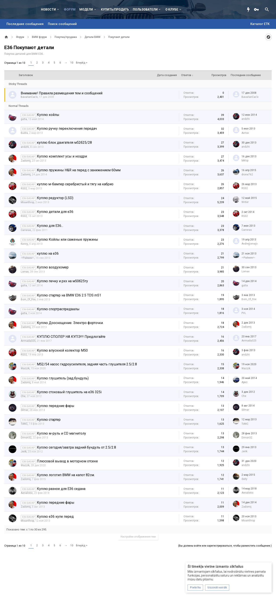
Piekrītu (195, 587)
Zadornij (26, 160)
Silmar (24, 410)
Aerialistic (27, 492)
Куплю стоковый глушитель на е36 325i (69, 392)
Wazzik (25, 368)
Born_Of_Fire (28, 299)
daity (244, 478)
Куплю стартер (49, 420)
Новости (48, 9)
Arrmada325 (28, 340)
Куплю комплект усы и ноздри (62, 156)
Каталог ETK (260, 24)
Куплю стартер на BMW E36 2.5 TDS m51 (69, 295)
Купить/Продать (115, 9)
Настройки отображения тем (138, 536)
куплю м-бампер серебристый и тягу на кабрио (75, 184)
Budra (24, 132)
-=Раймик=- (27, 257)
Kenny (24, 243)
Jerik (24, 451)
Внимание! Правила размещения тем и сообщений (61, 93)
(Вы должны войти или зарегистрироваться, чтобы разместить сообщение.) (225, 545)
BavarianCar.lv (29, 96)
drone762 (247, 174)
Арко (244, 382)
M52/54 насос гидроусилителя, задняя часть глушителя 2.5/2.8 (87, 364)
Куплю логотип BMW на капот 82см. (66, 475)
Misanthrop (27, 202)
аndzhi (246, 118)
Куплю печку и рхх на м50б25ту (62, 281)
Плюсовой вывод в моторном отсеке (67, 461)
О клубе (171, 9)
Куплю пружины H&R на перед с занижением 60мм (79, 170)
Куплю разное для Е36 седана (61, 489)
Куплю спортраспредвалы (58, 309)
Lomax (25, 271)
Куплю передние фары (55, 406)
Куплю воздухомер (53, 267)
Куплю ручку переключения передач (67, 128)
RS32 (24, 188)
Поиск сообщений (62, 24)
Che (23, 396)
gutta (24, 119)
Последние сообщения (25, 24)
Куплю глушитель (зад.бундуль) (63, 378)
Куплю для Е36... (50, 226)
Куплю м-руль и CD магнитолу (61, 433)
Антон (245, 132)
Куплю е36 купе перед (55, 516)
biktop (245, 160)
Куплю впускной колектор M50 (62, 350)
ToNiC (24, 423)
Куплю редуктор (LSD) (55, 198)
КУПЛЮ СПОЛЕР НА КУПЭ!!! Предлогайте (71, 337)
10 (71, 62)
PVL (244, 313)
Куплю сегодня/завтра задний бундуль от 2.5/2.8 (76, 447)
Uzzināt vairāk (217, 587)
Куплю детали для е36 (55, 212)
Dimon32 (26, 437)
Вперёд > (81, 62)
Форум (69, 9)
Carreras (26, 230)
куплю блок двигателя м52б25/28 (64, 142)
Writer (245, 202)
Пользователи (145, 9)
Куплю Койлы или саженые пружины (67, 239)
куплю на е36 (48, 253)
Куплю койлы (48, 115)
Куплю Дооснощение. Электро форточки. (70, 323)
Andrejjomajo (249, 243)
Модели (86, 9)
